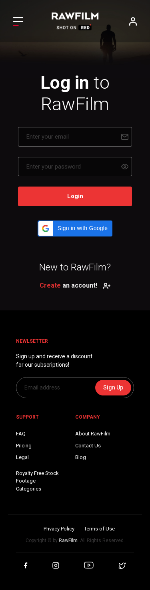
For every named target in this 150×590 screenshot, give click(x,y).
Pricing (24, 446)
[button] (75, 228)
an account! (75, 285)
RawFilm (68, 540)
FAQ (21, 434)
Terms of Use (99, 529)
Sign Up (113, 387)
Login (75, 196)
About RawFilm (92, 434)
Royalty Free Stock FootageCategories (37, 481)
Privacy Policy (59, 529)
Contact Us (88, 446)
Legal (22, 457)
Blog (80, 457)
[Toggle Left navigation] (18, 21)
